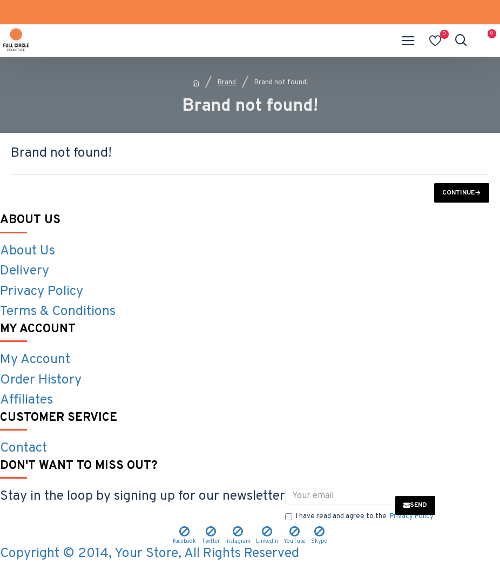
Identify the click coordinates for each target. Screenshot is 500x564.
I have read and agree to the (360, 517)
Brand (227, 82)
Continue (458, 193)
